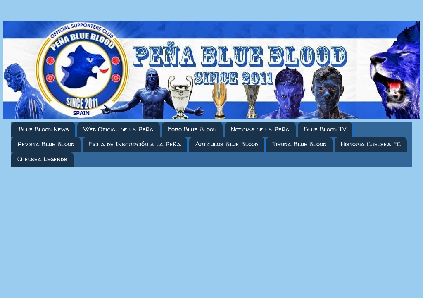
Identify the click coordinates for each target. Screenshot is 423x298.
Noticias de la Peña (260, 129)
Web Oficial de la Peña (118, 129)
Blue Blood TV (325, 129)
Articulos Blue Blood (226, 144)
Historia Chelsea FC (371, 144)
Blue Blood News (44, 129)
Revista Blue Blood (45, 144)
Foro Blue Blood (192, 129)
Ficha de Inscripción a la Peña (135, 144)
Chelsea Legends (42, 159)
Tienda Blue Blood (299, 144)
